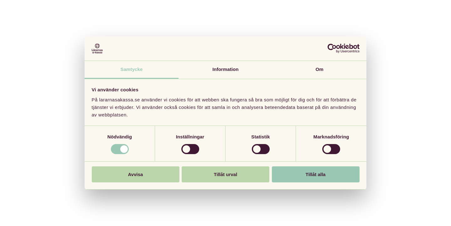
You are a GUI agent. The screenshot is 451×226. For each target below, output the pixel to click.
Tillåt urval (225, 174)
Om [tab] (319, 69)
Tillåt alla (316, 174)
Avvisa (135, 174)
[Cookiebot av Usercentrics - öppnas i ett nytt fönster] (332, 48)
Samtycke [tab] (132, 69)
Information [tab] (225, 69)
